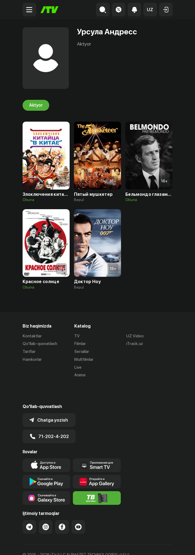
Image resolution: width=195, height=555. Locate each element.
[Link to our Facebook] (62, 508)
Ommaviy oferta (37, 544)
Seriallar (81, 351)
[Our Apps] (97, 446)
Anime (80, 375)
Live (78, 367)
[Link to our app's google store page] (46, 462)
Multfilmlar (84, 359)
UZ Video (135, 336)
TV (77, 336)
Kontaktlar (32, 336)
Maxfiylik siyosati (74, 544)
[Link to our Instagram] (45, 508)
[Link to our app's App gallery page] (97, 462)
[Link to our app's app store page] (46, 446)
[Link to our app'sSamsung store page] (46, 479)
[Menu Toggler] (29, 9)
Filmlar (80, 343)
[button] (150, 9)
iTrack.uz (134, 343)
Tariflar (29, 351)
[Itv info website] (97, 479)
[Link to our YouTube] (78, 508)
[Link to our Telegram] (29, 508)
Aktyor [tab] (36, 105)
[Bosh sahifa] (49, 9)
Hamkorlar (32, 359)
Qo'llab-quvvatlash (40, 343)
